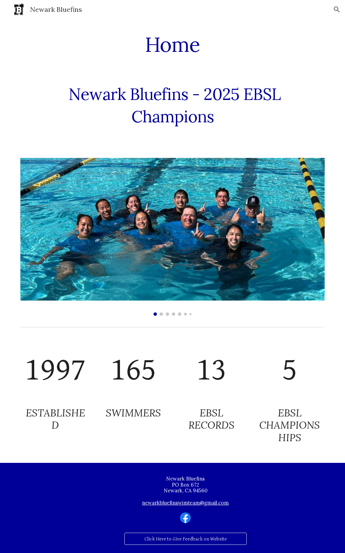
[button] (337, 9)
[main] (172, 44)
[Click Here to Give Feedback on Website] (185, 539)
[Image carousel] (172, 237)
